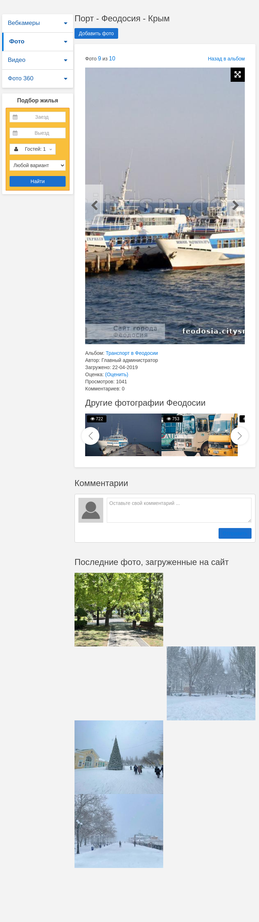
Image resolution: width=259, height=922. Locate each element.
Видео (17, 60)
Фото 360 (20, 78)
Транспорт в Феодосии (132, 353)
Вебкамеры (24, 23)
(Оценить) (116, 374)
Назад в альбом (226, 59)
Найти (38, 181)
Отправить (235, 533)
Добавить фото (96, 33)
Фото (16, 41)
